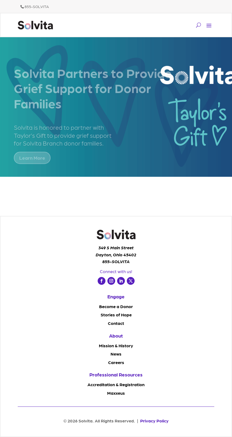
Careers (116, 362)
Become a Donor (116, 306)
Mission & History (116, 345)
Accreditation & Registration (116, 384)
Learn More (32, 162)
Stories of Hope (116, 314)
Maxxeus (116, 392)
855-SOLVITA (34, 6)
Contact (116, 323)
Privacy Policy (154, 420)
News (116, 353)
